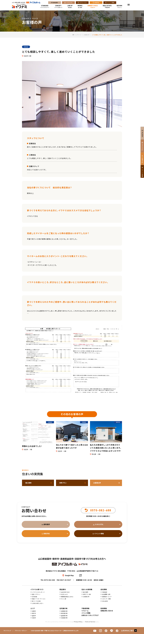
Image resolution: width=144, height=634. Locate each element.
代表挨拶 (104, 592)
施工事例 (80, 6)
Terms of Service (90, 622)
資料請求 (55, 3)
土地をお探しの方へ (37, 603)
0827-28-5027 (65, 580)
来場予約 (96, 3)
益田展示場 (64, 615)
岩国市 (34, 611)
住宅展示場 (63, 608)
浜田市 (34, 618)
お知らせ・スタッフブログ (90, 615)
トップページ (77, 35)
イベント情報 (110, 3)
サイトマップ (7, 630)
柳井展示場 (64, 613)
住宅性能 (34, 596)
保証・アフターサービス (38, 599)
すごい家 (63, 599)
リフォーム (119, 6)
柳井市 (34, 613)
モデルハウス (83, 3)
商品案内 (69, 6)
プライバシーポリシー (21, 630)
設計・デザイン (36, 594)
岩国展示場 (64, 611)
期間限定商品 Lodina (67, 596)
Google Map (69, 575)
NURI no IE (64, 594)
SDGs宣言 (105, 601)
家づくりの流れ (36, 601)
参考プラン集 (87, 594)
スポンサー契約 (106, 599)
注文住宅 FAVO (65, 592)
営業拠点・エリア (107, 596)
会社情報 (103, 589)
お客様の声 (93, 6)
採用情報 (103, 608)
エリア (32, 608)
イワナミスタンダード (44, 6)
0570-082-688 (49, 580)
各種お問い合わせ (106, 611)
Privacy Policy (78, 622)
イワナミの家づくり (58, 6)
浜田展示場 (64, 618)
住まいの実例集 (87, 589)
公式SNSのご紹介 (127, 631)
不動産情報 (107, 6)
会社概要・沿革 (106, 594)
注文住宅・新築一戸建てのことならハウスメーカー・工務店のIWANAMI (54, 630)
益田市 (34, 615)
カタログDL (69, 3)
